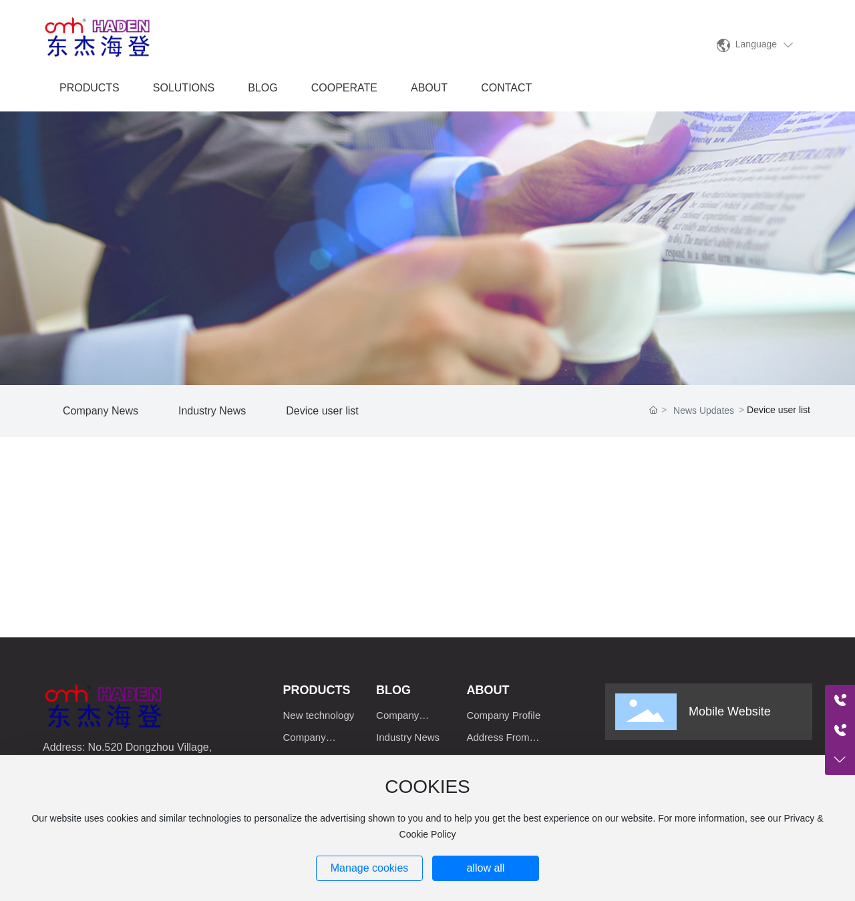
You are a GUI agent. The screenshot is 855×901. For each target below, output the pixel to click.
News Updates (703, 410)
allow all (485, 868)
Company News (100, 410)
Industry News (212, 410)
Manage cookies (370, 868)
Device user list (322, 410)
